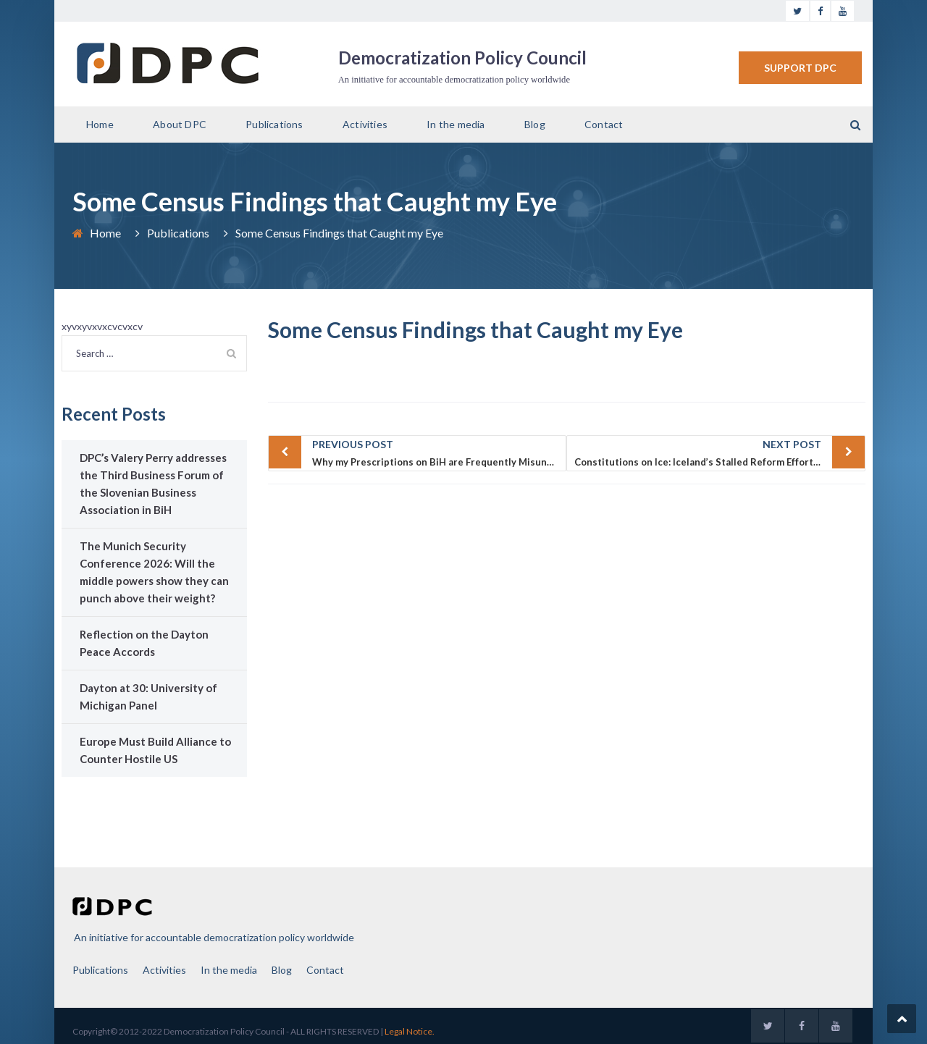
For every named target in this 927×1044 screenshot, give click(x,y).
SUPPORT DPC (800, 68)
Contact (603, 124)
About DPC (179, 124)
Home (100, 124)
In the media (456, 124)
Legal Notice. (410, 1031)
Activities (365, 124)
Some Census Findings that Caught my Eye (475, 329)
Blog (534, 124)
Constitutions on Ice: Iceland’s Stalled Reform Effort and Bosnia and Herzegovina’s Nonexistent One (719, 452)
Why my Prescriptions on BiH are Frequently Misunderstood (439, 452)
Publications (274, 124)
